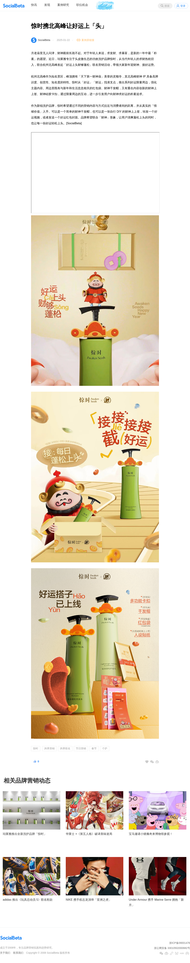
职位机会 (82, 4)
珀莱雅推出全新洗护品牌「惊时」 (25, 833)
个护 (104, 748)
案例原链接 (87, 40)
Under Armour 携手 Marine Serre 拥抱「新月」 (156, 902)
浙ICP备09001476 (179, 942)
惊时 (35, 748)
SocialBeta (44, 40)
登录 (182, 5)
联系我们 (18, 952)
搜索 (167, 5)
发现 (47, 4)
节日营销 (81, 748)
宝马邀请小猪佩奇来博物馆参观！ (151, 833)
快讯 (34, 4)
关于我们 (5, 952)
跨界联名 (65, 748)
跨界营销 (49, 748)
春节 (94, 748)
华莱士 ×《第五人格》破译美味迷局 (89, 833)
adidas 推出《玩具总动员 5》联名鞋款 (28, 899)
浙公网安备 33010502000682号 (172, 948)
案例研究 (63, 4)
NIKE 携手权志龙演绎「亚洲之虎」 (88, 899)
